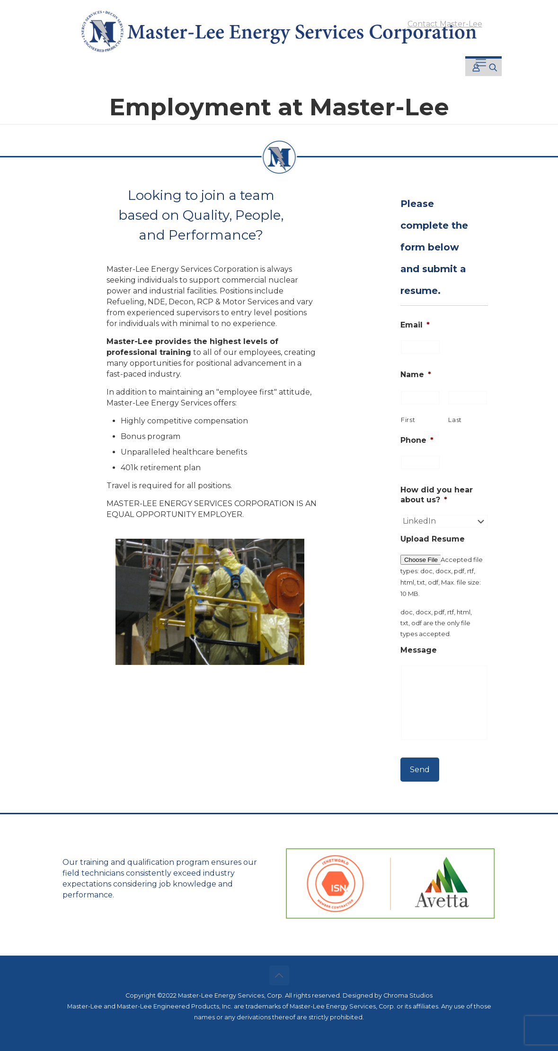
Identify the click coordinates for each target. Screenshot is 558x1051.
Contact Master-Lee (444, 24)
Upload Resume (432, 538)
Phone (417, 440)
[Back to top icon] (279, 975)
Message (418, 650)
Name (415, 374)
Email (415, 324)
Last (455, 419)
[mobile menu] (481, 63)
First (408, 419)
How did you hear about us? (436, 494)
